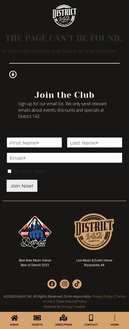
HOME (14, 324)
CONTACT (91, 324)
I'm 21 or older (30, 171)
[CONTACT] (91, 317)
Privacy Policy (102, 296)
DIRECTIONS (63, 324)
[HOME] (14, 317)
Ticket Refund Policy (71, 301)
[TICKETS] (37, 317)
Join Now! (22, 185)
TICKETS (37, 324)
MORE (115, 324)
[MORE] (114, 317)
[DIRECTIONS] (63, 317)
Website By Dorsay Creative (64, 306)
